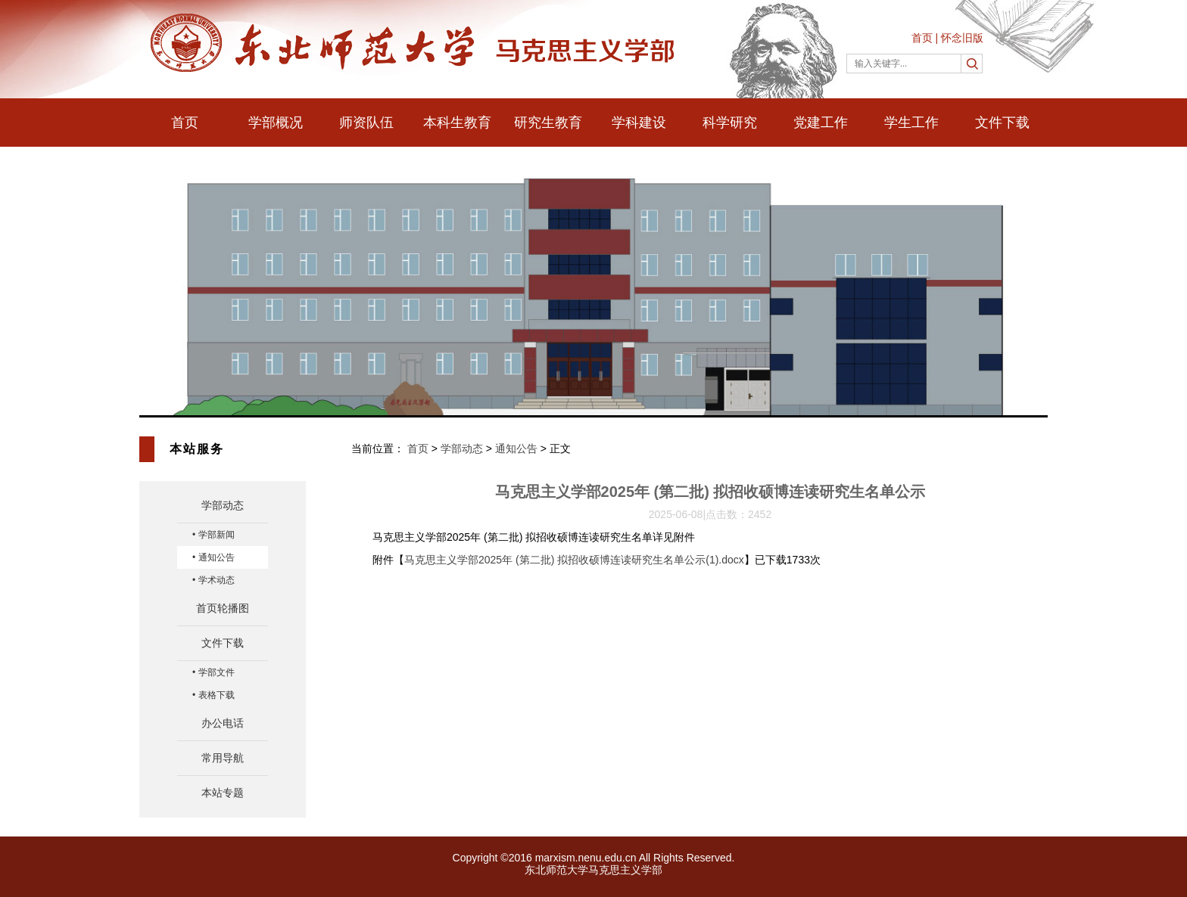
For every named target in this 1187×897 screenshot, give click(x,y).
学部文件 (216, 672)
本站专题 (222, 793)
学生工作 (911, 122)
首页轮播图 (222, 608)
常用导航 (222, 758)
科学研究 (730, 122)
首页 (922, 38)
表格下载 (216, 695)
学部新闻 (216, 534)
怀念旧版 (962, 38)
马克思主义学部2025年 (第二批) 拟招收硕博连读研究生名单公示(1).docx (574, 560)
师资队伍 (366, 122)
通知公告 (216, 557)
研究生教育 (548, 122)
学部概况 (275, 122)
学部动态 (222, 505)
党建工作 (820, 122)
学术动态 (216, 580)
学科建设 (639, 122)
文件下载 (1002, 122)
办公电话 (222, 723)
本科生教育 (457, 122)
